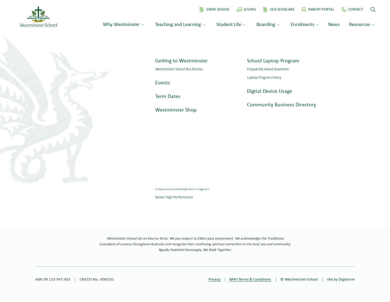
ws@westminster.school (60, 184)
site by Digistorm (341, 280)
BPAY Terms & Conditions (250, 280)
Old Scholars (344, 169)
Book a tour (169, 202)
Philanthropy (344, 180)
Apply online (221, 202)
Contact (43, 198)
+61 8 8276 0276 (52, 177)
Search (109, 101)
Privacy (214, 280)
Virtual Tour (344, 191)
